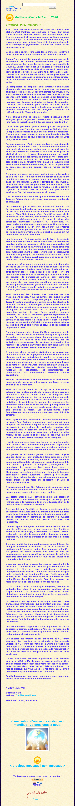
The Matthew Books (26, 695)
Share (35, 799)
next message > (53, 765)
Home (10, 6)
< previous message (24, 765)
